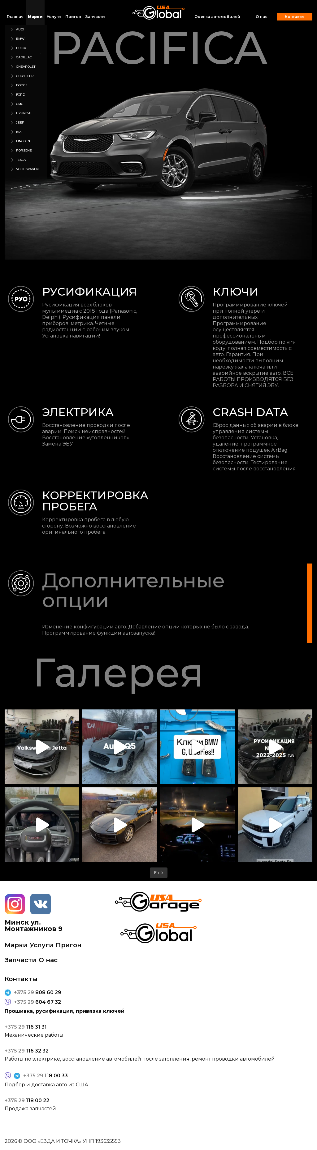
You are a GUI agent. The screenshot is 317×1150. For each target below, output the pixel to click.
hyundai (23, 113)
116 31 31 (26, 1027)
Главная (15, 16)
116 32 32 (27, 1050)
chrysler (25, 76)
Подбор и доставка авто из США (46, 1084)
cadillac (24, 57)
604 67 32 (37, 1002)
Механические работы (34, 1035)
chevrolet (25, 67)
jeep (20, 122)
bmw (20, 39)
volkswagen (27, 169)
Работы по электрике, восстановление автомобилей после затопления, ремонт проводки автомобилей (140, 1059)
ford (20, 95)
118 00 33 (45, 1075)
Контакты (294, 16)
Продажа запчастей (30, 1108)
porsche (24, 150)
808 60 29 (37, 992)
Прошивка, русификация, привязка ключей (64, 1011)
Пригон (73, 16)
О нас (261, 17)
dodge (22, 85)
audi (20, 29)
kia (18, 132)
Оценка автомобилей (217, 16)
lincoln (23, 141)
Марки (35, 16)
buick (21, 48)
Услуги (54, 16)
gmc (19, 104)
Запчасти (95, 16)
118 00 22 (27, 1100)
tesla (21, 160)
